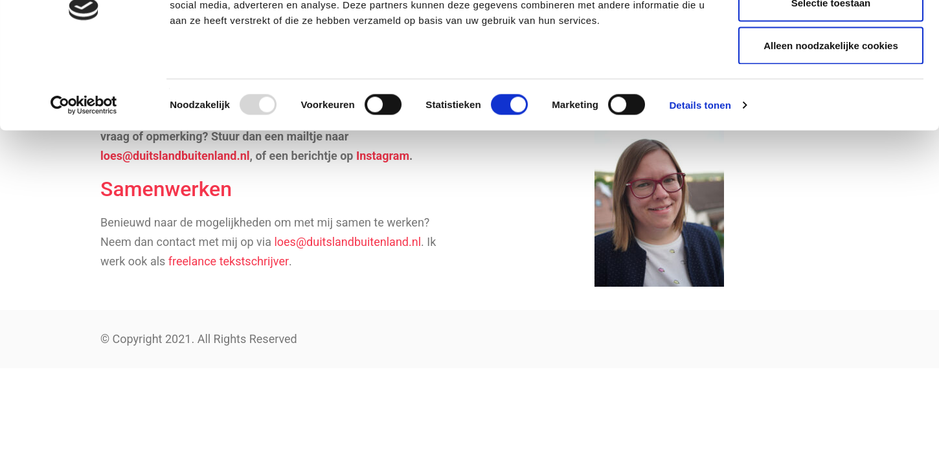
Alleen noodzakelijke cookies (831, 118)
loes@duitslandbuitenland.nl (347, 242)
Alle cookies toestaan (830, 33)
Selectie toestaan (831, 76)
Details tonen (699, 178)
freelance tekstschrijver (228, 261)
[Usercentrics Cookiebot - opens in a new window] (84, 178)
